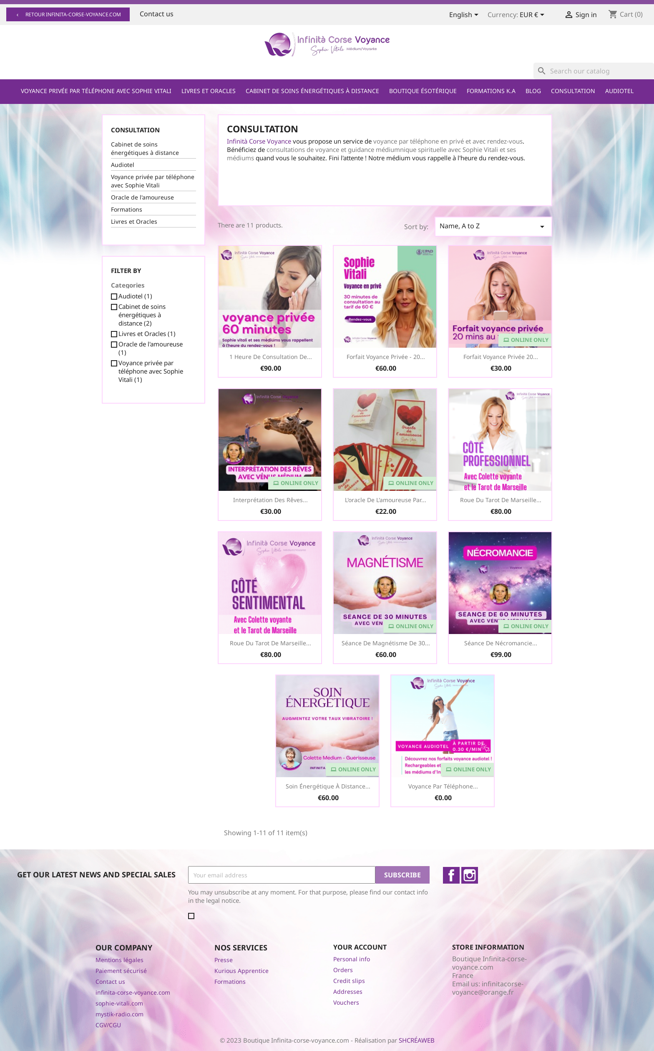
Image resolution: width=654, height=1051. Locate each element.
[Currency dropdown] (533, 15)
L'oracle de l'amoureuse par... (385, 500)
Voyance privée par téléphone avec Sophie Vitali (96, 91)
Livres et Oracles (208, 91)
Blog (533, 91)
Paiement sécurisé (121, 971)
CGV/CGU (108, 1025)
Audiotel (619, 91)
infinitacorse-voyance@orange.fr (487, 988)
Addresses (347, 991)
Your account (360, 947)
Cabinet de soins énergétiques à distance (312, 91)
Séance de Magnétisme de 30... (386, 643)
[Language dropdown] (465, 15)
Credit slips (349, 981)
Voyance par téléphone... (443, 786)
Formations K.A (491, 91)
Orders (343, 970)
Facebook (451, 875)
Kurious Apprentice (241, 971)
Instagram (469, 875)
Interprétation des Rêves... (270, 500)
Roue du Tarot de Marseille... (500, 500)
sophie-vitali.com (119, 1003)
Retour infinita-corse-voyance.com (68, 14)
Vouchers (346, 1002)
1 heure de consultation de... (270, 357)
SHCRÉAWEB (417, 1040)
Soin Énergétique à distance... (328, 786)
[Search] (593, 71)
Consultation (573, 91)
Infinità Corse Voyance (259, 141)
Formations (126, 209)
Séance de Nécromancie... (500, 643)
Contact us (157, 13)
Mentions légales (119, 960)
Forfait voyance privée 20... (500, 357)
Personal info (351, 959)
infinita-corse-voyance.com (133, 992)
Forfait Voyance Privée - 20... (386, 357)
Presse (223, 960)
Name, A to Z (493, 226)
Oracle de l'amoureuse (142, 197)
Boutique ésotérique (423, 91)
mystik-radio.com (119, 1014)
